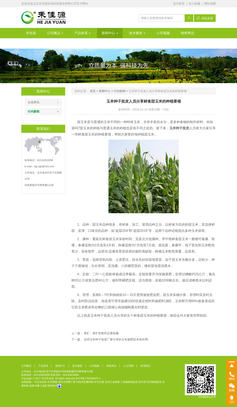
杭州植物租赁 (154, 382)
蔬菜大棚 (34, 385)
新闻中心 (110, 33)
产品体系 (82, 33)
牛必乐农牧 (40, 382)
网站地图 (210, 3)
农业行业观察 (112, 382)
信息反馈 (205, 18)
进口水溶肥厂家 (67, 382)
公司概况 (55, 33)
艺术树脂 (52, 382)
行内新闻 (33, 111)
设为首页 (179, 3)
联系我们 (145, 365)
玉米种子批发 (179, 128)
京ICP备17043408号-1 (88, 378)
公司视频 (163, 33)
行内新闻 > (121, 91)
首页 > (94, 91)
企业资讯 (33, 102)
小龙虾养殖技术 (48, 385)
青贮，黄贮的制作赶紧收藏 (101, 333)
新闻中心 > (106, 91)
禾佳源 (31, 33)
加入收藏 (194, 3)
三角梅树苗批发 (129, 382)
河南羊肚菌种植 (85, 382)
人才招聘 (129, 365)
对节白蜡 (99, 382)
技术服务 (137, 33)
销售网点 (187, 33)
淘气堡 (142, 382)
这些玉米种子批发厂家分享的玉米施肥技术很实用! (116, 339)
